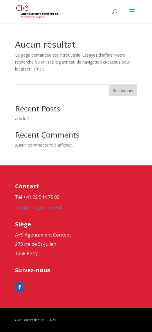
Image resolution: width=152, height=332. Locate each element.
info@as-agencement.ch (41, 207)
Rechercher (123, 90)
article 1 (22, 118)
